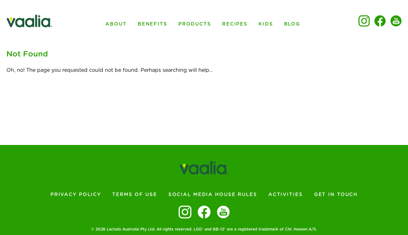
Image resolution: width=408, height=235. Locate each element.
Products (194, 24)
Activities (285, 194)
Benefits (152, 24)
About (116, 24)
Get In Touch (336, 194)
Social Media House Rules (212, 194)
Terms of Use (134, 194)
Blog (292, 24)
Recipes (235, 24)
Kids (265, 24)
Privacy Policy (75, 194)
